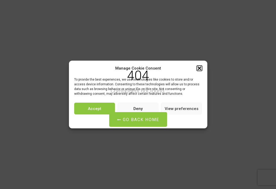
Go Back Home (138, 119)
